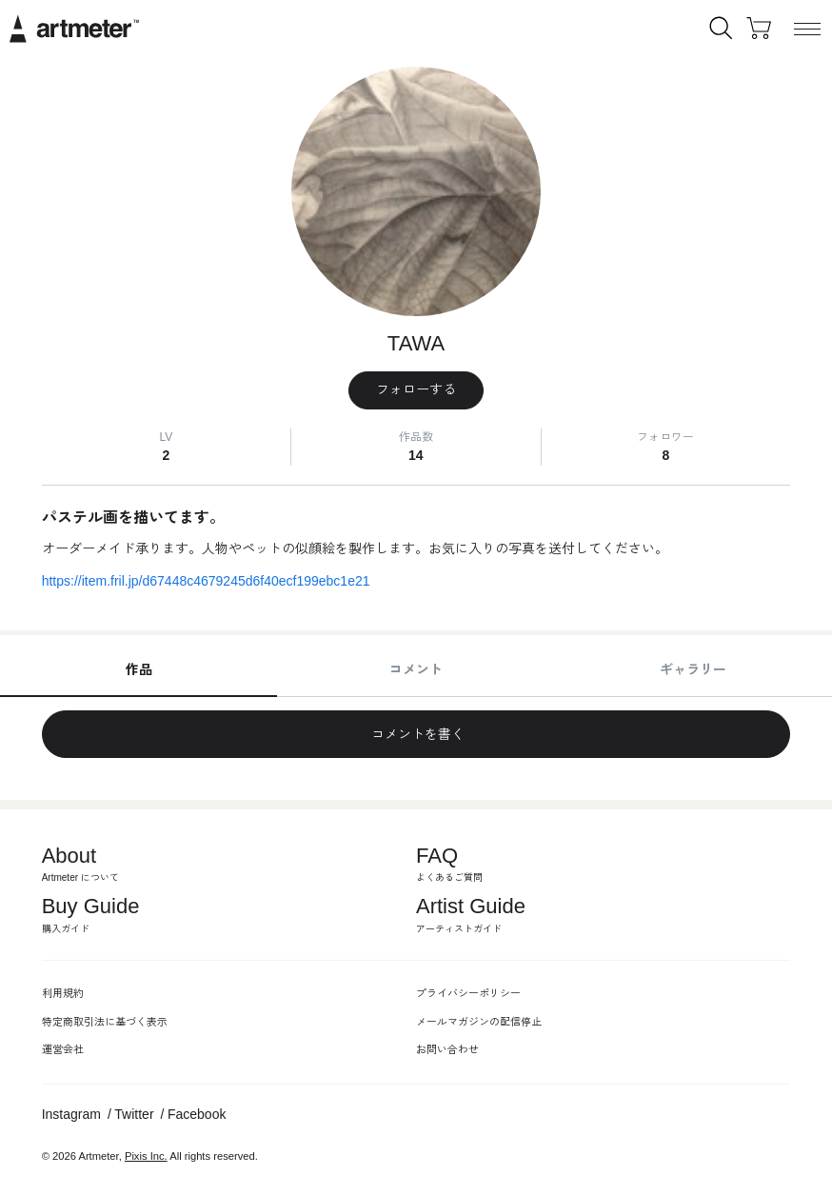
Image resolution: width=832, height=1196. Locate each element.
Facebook (197, 1114)
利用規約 (63, 993)
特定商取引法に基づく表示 (105, 1021)
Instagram (71, 1114)
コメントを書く (416, 734)
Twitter (133, 1114)
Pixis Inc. (146, 1156)
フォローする (416, 389)
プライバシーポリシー (468, 993)
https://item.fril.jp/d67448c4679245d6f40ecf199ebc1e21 (206, 580)
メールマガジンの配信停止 (479, 1021)
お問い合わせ (447, 1049)
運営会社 (63, 1049)
